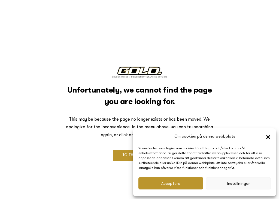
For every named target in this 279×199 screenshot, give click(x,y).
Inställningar (238, 183)
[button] (268, 136)
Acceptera (170, 183)
